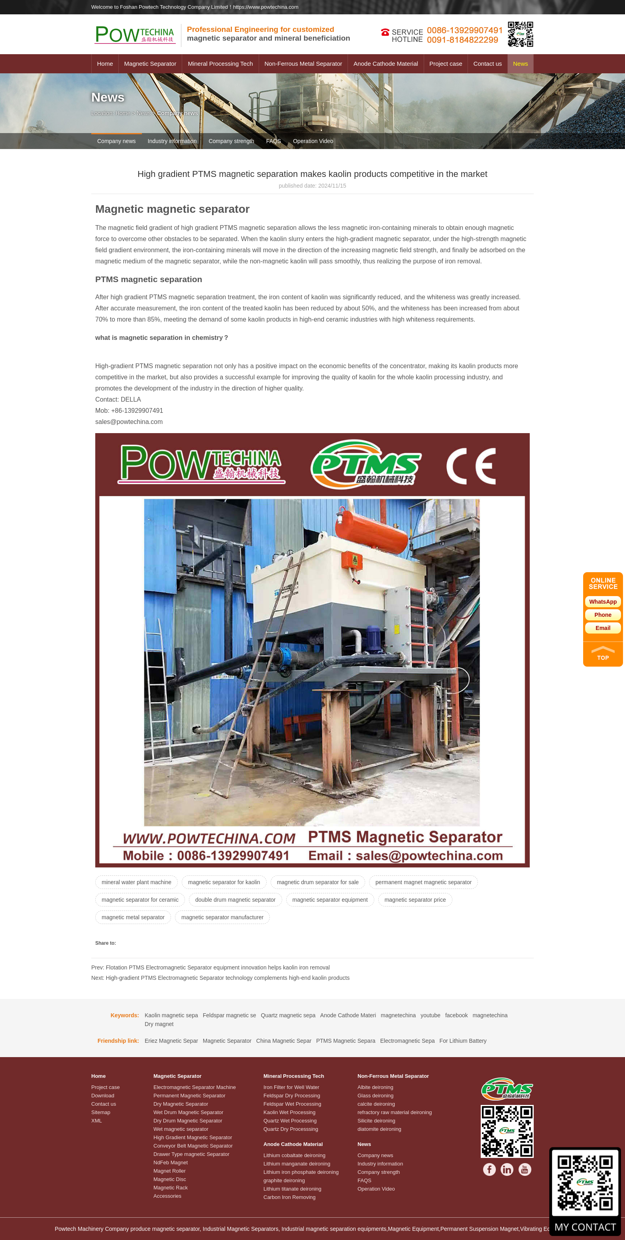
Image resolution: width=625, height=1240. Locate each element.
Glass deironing (375, 1096)
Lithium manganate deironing (296, 1164)
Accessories (167, 1196)
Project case (445, 63)
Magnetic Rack (170, 1188)
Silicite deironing (376, 1121)
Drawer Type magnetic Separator (191, 1154)
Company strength (231, 141)
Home (105, 63)
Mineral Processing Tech (220, 63)
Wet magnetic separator (180, 1129)
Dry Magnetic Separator (180, 1104)
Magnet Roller (169, 1171)
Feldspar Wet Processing (292, 1104)
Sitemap (100, 1112)
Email (603, 628)
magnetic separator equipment (330, 900)
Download (102, 1096)
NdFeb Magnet (170, 1162)
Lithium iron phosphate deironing (301, 1172)
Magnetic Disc (169, 1179)
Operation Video (313, 141)
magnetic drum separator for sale (318, 882)
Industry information (172, 141)
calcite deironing (376, 1104)
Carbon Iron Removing (289, 1197)
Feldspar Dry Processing (291, 1096)
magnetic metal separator (133, 917)
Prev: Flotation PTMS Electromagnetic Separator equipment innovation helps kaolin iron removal (210, 967)
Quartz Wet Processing (289, 1121)
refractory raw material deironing (395, 1112)
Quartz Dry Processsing (290, 1129)
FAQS (273, 141)
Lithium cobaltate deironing (294, 1155)
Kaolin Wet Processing (289, 1112)
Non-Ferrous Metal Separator (303, 63)
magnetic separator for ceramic (140, 900)
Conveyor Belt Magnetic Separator (193, 1146)
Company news (116, 141)
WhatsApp (603, 601)
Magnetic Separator (150, 63)
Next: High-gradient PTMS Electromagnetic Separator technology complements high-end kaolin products (220, 978)
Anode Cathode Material (386, 63)
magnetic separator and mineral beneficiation (268, 33)
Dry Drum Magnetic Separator (187, 1121)
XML (96, 1121)
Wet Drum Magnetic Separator (188, 1112)
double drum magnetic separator (235, 900)
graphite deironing (284, 1180)
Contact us (488, 63)
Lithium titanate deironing (292, 1189)
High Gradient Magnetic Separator (192, 1137)
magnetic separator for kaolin (224, 882)
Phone (603, 615)
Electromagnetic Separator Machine (194, 1087)
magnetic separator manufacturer (222, 917)
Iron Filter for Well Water (291, 1087)
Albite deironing (375, 1087)
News (520, 63)
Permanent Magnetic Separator (189, 1096)
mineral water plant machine (136, 882)
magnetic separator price (415, 900)
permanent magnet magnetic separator (423, 882)
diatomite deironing (379, 1129)
